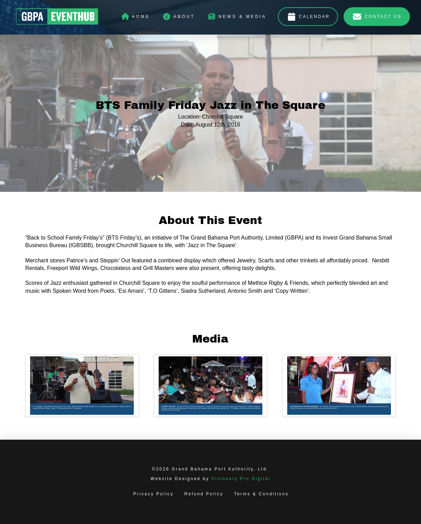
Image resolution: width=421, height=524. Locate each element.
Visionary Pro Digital (241, 478)
